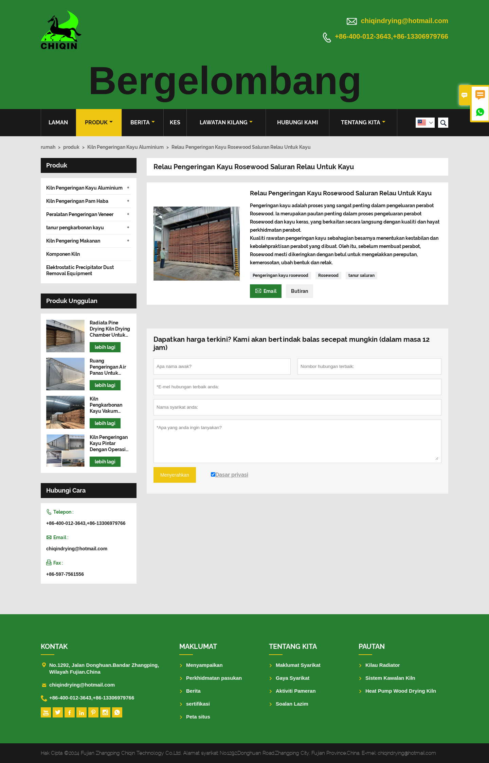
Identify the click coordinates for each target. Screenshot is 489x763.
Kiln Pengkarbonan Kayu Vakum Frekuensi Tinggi (108, 405)
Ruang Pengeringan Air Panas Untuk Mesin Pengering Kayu (108, 367)
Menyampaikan (204, 665)
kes (175, 122)
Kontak (54, 646)
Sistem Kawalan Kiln (390, 678)
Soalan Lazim (292, 704)
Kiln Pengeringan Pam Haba (77, 201)
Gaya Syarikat (292, 678)
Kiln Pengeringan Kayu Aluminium (125, 147)
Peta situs (198, 717)
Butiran (299, 291)
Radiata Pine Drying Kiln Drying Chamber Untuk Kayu (110, 329)
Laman (58, 122)
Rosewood (328, 275)
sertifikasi (198, 704)
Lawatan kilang (226, 122)
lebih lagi (105, 347)
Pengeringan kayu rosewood (280, 275)
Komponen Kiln (63, 254)
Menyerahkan (174, 475)
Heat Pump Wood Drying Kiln (400, 691)
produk (99, 122)
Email (265, 290)
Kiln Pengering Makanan (73, 241)
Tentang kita (363, 122)
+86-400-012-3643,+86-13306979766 (391, 36)
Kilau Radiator (382, 665)
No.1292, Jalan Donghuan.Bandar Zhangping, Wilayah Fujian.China (104, 668)
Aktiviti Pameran (296, 691)
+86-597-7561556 (65, 574)
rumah (48, 147)
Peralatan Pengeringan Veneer (79, 214)
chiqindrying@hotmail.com (404, 20)
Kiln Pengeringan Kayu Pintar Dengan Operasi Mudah (109, 443)
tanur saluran (361, 275)
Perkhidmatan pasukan (214, 678)
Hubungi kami (297, 122)
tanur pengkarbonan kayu (75, 227)
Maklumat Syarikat (298, 665)
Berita (142, 122)
